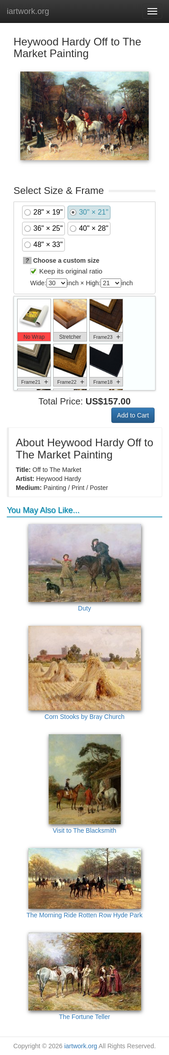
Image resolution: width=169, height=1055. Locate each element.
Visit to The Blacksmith (85, 784)
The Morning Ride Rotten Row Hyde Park (85, 883)
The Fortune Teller (84, 976)
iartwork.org (28, 11)
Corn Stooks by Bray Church (84, 673)
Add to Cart (133, 415)
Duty (84, 568)
